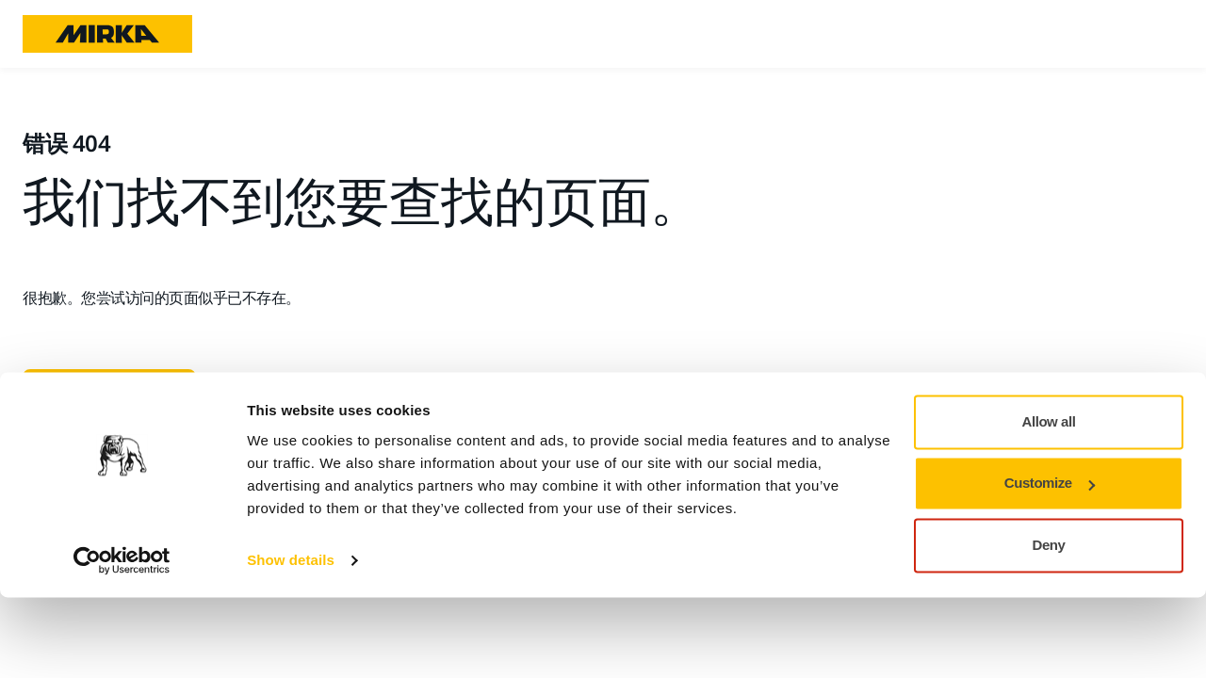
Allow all (1049, 502)
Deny (1049, 626)
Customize (1049, 564)
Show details (290, 641)
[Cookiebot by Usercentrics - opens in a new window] (122, 641)
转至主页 (102, 391)
